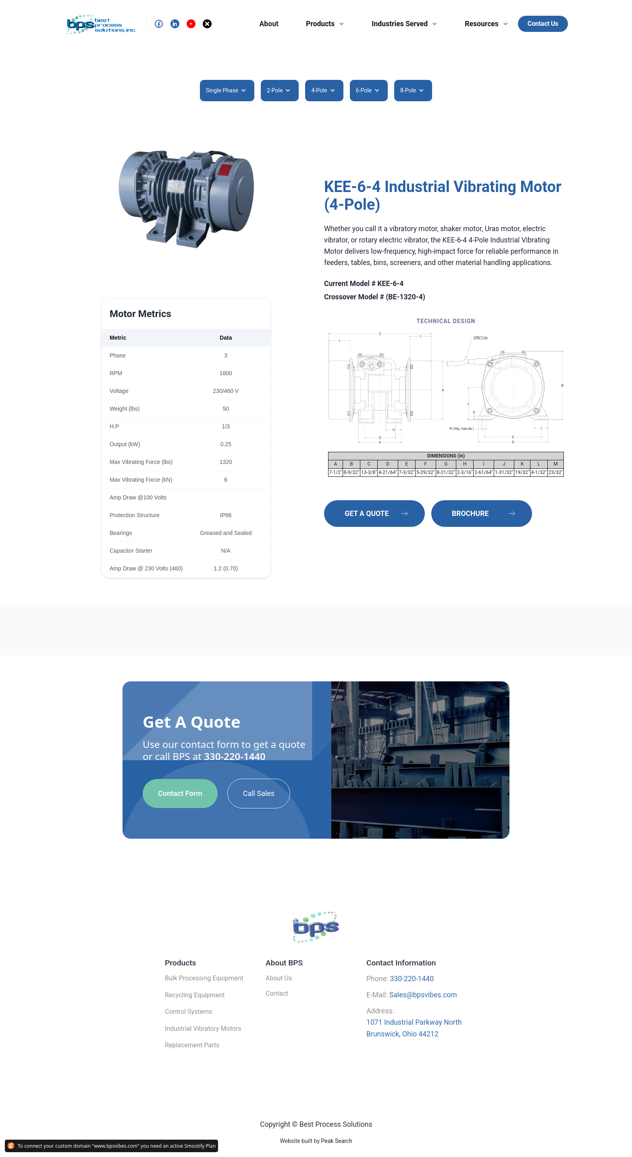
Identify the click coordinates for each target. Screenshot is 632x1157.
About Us (279, 990)
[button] (322, 24)
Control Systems (188, 1024)
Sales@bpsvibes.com (423, 1007)
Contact (277, 1005)
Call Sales (258, 793)
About (269, 24)
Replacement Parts (192, 1057)
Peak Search (336, 1153)
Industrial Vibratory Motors (203, 1040)
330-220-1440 (235, 756)
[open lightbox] (186, 199)
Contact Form (180, 793)
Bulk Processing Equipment (204, 990)
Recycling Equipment (195, 1007)
